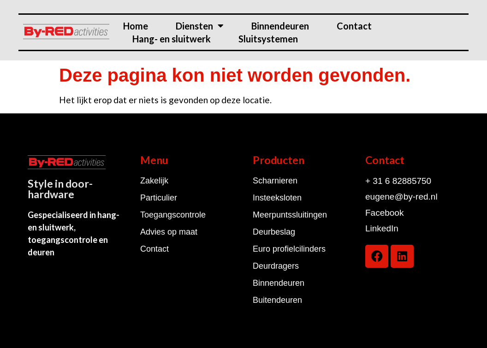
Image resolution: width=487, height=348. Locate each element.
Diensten (200, 25)
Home (135, 25)
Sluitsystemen (268, 38)
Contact (354, 25)
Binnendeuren (280, 25)
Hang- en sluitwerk (171, 38)
